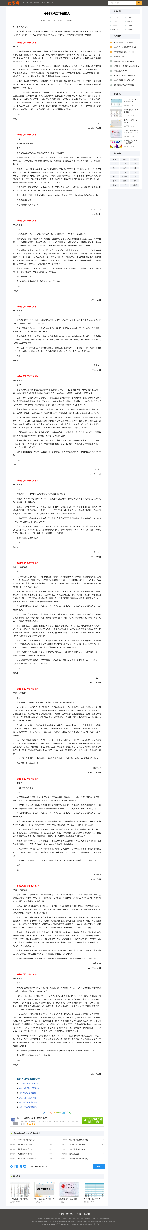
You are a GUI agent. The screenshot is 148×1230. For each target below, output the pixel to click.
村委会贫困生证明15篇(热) (78, 1159)
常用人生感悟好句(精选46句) (44, 1199)
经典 (114, 185)
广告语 (114, 25)
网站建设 (87, 1214)
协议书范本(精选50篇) (28, 1107)
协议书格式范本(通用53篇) (29, 1088)
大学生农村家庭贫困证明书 (27, 1159)
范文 (31, 3)
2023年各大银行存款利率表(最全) (94, 1199)
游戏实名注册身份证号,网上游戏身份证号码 (69, 1199)
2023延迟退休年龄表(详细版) (20, 1199)
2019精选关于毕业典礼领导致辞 (131, 142)
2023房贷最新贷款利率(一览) (124, 52)
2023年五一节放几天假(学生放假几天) (127, 47)
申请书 (129, 25)
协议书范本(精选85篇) (28, 1102)
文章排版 (78, 1214)
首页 (27, 3)
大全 (124, 172)
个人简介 (115, 21)
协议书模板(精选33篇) (28, 1093)
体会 (124, 185)
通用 (135, 159)
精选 (114, 159)
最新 (114, 176)
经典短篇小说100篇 (120, 71)
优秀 (135, 181)
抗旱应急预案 (74, 1154)
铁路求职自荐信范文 (47, 3)
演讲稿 (129, 21)
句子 (135, 164)
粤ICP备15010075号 (89, 1224)
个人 (114, 172)
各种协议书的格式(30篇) (28, 1084)
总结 (135, 172)
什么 (114, 181)
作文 (124, 159)
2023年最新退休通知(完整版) (124, 80)
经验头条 (130, 29)
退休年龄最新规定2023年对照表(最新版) (127, 85)
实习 (135, 176)
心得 (114, 164)
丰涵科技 (104, 1224)
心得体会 (130, 18)
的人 (124, 168)
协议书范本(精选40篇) (25, 1154)
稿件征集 (69, 1214)
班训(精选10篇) (119, 56)
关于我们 (60, 1214)
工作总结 (115, 18)
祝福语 (135, 185)
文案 (124, 181)
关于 (135, 168)
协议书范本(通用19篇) (28, 1098)
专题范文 (36, 3)
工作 (114, 168)
